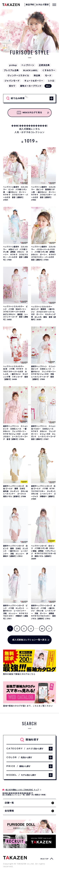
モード (48, 75)
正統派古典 (44, 65)
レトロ (51, 81)
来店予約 (30, 4)
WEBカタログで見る (29, 112)
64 (42, 628)
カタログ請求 (42, 4)
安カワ (12, 86)
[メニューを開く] (54, 4)
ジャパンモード (12, 81)
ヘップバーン (27, 65)
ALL (48, 86)
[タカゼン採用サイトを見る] (29, 841)
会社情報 (9, 811)
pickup (13, 65)
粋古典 (37, 75)
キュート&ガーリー (33, 81)
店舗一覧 (9, 802)
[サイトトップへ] (15, 857)
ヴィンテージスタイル (18, 75)
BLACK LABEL (30, 70)
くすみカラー (48, 70)
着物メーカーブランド (31, 86)
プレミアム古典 (11, 70)
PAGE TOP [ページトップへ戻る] (44, 859)
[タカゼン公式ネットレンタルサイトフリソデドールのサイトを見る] (29, 826)
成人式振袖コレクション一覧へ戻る (29, 640)
